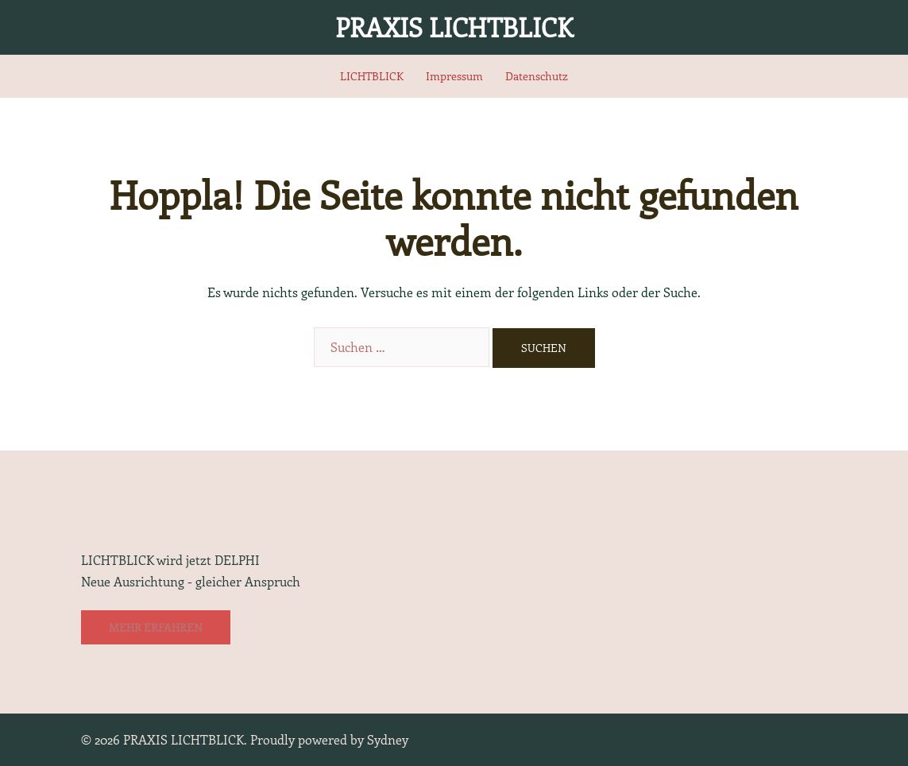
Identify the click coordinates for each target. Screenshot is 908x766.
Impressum (454, 75)
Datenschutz (536, 75)
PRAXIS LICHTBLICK (454, 27)
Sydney (387, 739)
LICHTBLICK (372, 75)
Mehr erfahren (156, 627)
